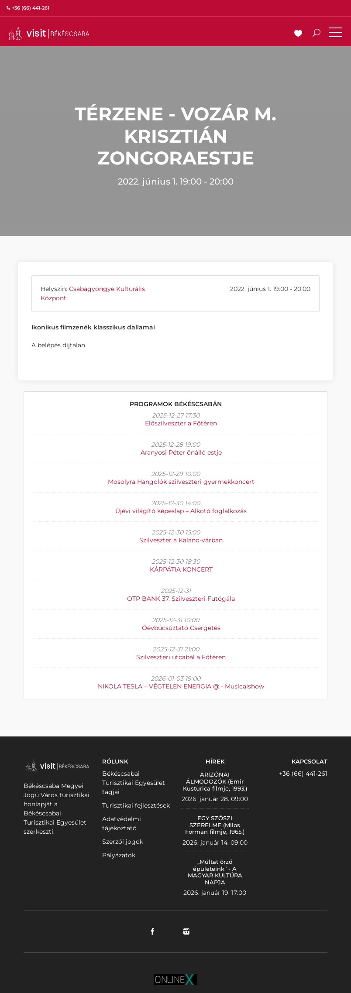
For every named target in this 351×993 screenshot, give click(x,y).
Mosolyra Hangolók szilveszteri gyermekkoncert (181, 482)
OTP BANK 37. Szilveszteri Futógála (181, 599)
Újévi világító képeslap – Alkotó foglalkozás (181, 511)
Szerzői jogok (122, 842)
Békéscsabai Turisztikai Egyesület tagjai (133, 783)
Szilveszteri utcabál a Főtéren (181, 657)
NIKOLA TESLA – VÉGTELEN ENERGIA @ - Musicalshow (181, 686)
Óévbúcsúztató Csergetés (181, 628)
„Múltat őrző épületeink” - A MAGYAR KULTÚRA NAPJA (215, 872)
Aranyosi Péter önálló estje (181, 452)
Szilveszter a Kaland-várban (181, 540)
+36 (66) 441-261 (303, 773)
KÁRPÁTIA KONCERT (181, 569)
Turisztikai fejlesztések (136, 805)
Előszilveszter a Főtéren (181, 423)
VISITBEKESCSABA (49, 32)
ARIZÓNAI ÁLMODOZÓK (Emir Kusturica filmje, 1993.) (215, 781)
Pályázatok (118, 855)
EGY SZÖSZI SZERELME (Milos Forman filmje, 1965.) (214, 825)
